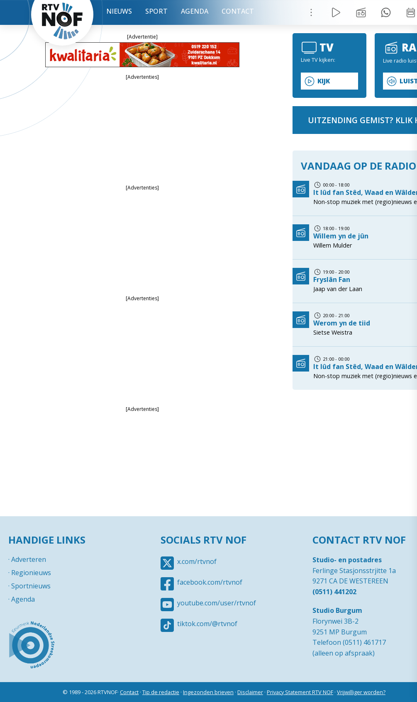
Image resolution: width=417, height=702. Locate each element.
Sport (156, 11)
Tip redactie (385, 12)
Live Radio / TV (336, 12)
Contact (238, 11)
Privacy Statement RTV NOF (300, 692)
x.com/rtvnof (197, 561)
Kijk (323, 81)
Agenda (194, 11)
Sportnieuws (31, 585)
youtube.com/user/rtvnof (216, 602)
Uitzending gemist (361, 12)
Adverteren (28, 559)
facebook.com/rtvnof (209, 582)
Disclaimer (250, 692)
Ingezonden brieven (208, 692)
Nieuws (119, 11)
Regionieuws (31, 572)
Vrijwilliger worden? (361, 692)
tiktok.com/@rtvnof (207, 623)
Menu (311, 12)
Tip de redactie (160, 692)
